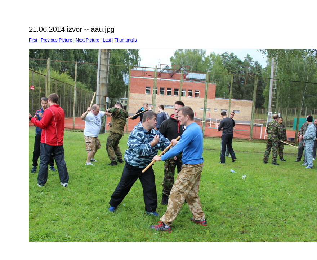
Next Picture (87, 40)
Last (107, 40)
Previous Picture (56, 40)
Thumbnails (126, 40)
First (33, 40)
